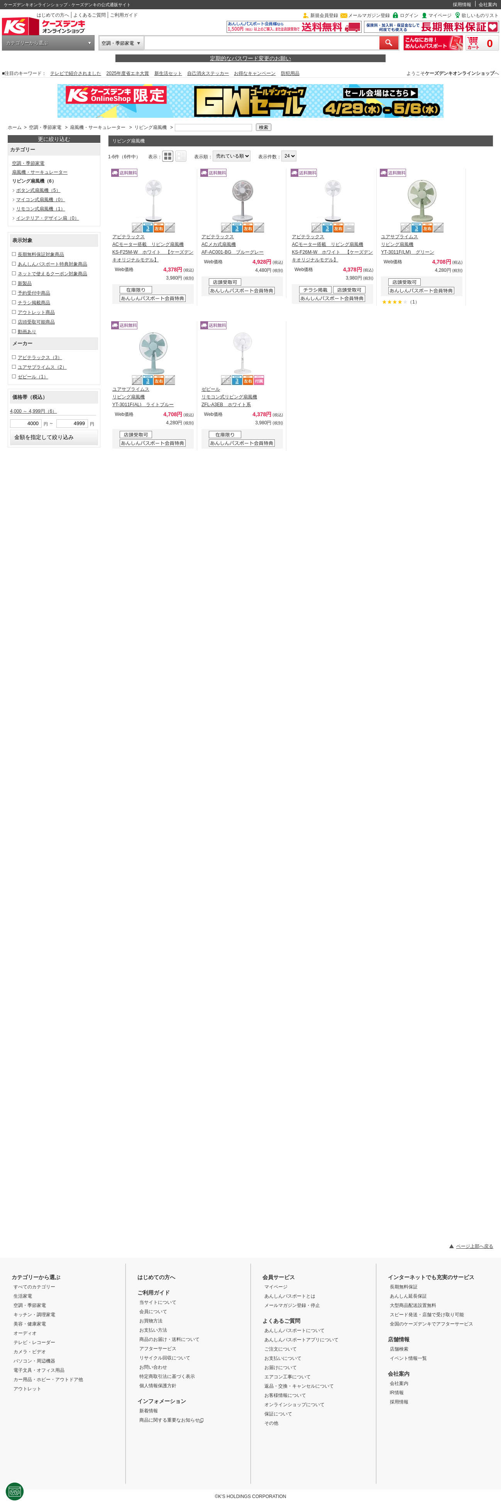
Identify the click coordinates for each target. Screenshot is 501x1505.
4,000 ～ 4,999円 (33, 411)
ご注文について (280, 1349)
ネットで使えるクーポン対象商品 (52, 273)
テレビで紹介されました (75, 73)
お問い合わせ (153, 1367)
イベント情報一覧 (408, 1358)
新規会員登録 (324, 15)
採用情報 (462, 4)
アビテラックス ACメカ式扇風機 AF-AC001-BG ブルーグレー (232, 244)
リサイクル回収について (164, 1358)
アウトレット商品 (36, 312)
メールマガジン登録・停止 (292, 1305)
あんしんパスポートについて (294, 1330)
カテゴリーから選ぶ (27, 43)
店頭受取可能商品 (36, 322)
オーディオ (25, 1333)
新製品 (25, 283)
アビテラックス (40, 357)
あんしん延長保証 (408, 1296)
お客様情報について (285, 1395)
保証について (278, 1414)
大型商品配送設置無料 (413, 1305)
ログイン (409, 15)
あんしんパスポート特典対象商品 (52, 264)
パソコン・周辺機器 (34, 1361)
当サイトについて (157, 1302)
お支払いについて (282, 1358)
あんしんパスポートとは (289, 1296)
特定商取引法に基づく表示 (167, 1376)
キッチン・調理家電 (34, 1314)
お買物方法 (150, 1321)
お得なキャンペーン (255, 73)
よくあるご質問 (89, 15)
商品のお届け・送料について (169, 1339)
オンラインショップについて (294, 1404)
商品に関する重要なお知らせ (171, 1420)
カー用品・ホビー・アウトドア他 (48, 1379)
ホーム (15, 127)
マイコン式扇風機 (40, 199)
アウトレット (27, 1388)
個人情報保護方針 (157, 1385)
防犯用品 (290, 73)
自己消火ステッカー (208, 73)
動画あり (27, 331)
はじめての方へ (53, 15)
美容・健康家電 (30, 1324)
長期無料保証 (404, 1287)
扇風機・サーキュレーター (97, 127)
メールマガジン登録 (369, 15)
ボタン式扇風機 (38, 190)
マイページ (440, 15)
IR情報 (397, 1392)
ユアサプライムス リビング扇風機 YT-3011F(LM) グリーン (407, 244)
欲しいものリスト (480, 15)
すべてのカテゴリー (34, 1287)
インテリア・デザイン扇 (47, 218)
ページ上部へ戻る (474, 1246)
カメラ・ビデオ (30, 1351)
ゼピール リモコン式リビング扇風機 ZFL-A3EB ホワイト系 (229, 396)
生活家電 (23, 1296)
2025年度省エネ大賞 (128, 73)
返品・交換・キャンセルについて (299, 1386)
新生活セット (168, 73)
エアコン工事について (287, 1377)
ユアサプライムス (42, 367)
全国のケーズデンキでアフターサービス (431, 1324)
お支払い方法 (153, 1330)
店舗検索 (399, 1349)
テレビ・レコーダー (34, 1342)
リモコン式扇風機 (40, 209)
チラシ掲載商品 (34, 302)
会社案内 (488, 4)
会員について (153, 1311)
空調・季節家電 (118, 43)
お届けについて (280, 1367)
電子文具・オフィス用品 (39, 1370)
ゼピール (33, 377)
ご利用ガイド (124, 15)
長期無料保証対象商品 (41, 254)
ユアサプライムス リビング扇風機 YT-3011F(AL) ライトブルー (143, 396)
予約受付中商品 (34, 293)
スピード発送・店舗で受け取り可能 (427, 1314)
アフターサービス (157, 1348)
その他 (271, 1423)
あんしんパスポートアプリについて (301, 1339)
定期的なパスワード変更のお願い (250, 58)
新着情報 (148, 1410)
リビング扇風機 (150, 127)
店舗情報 (399, 1339)
